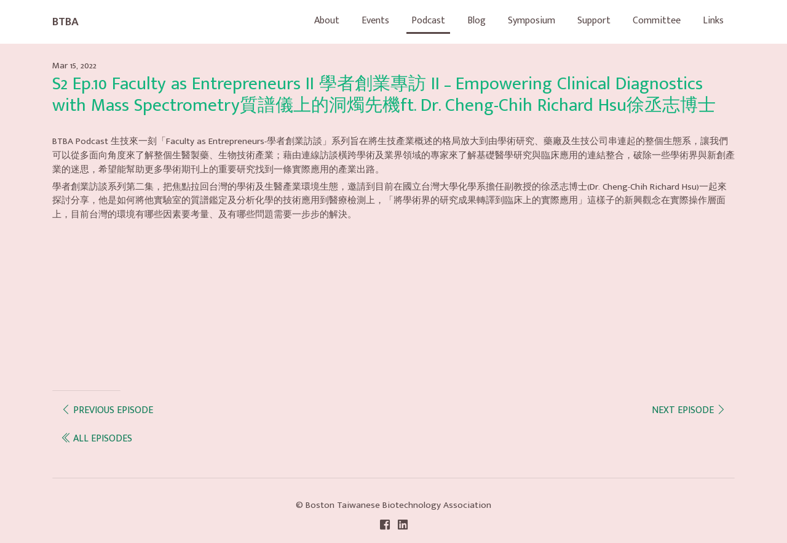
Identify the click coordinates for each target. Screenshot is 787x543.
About (326, 20)
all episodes (96, 438)
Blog (476, 20)
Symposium (531, 20)
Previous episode (107, 410)
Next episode (689, 410)
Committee (657, 20)
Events (375, 20)
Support (594, 20)
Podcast (428, 20)
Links (713, 20)
